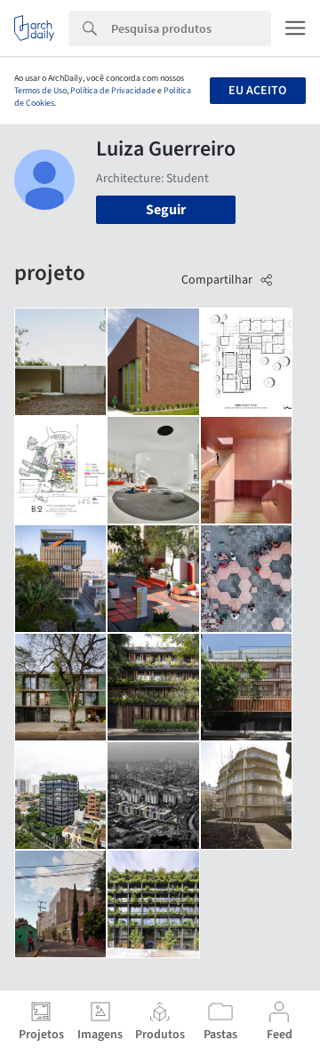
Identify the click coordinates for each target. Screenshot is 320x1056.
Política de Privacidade (113, 90)
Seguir (166, 210)
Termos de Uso (40, 90)
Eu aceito (257, 91)
